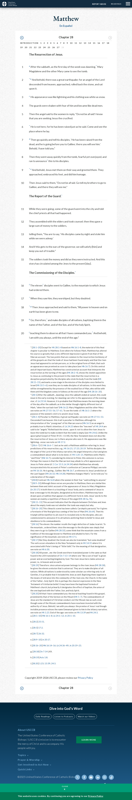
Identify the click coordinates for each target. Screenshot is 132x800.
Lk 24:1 (56, 615)
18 (108, 43)
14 (89, 43)
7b (90, 499)
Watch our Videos (86, 716)
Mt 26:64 (89, 511)
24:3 (53, 663)
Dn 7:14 (43, 651)
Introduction (29, 43)
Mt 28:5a (83, 499)
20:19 (83, 448)
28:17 (35, 540)
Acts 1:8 (43, 657)
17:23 (76, 448)
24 (44, 47)
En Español (66, 25)
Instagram (104, 777)
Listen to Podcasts (64, 716)
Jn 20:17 (35, 489)
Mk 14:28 (60, 473)
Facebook (84, 777)
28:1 (34, 347)
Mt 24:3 (94, 612)
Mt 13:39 (81, 612)
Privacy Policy (85, 677)
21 (30, 47)
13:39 (47, 663)
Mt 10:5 (40, 385)
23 (39, 47)
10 (71, 43)
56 (54, 410)
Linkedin (97, 777)
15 (94, 43)
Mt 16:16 (37, 470)
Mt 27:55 (47, 410)
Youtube (91, 777)
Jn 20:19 (73, 645)
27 (58, 47)
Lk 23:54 (42, 401)
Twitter (77, 777)
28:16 (35, 508)
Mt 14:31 (87, 543)
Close (65, 786)
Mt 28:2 (71, 372)
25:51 (41, 621)
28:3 (35, 627)
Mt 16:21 (68, 448)
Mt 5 (77, 597)
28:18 (35, 552)
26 (53, 47)
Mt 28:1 (55, 347)
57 (57, 410)
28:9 (34, 483)
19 (21, 47)
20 (26, 47)
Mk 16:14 (47, 645)
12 (80, 43)
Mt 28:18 (100, 565)
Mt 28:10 (60, 530)
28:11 (35, 502)
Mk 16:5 (87, 423)
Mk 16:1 (75, 347)
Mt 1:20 (76, 454)
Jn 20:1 (68, 615)
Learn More (89, 740)
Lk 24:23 (69, 426)
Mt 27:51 (95, 417)
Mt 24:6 (92, 432)
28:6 (34, 445)
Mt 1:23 (45, 612)
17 (103, 43)
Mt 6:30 (45, 549)
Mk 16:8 (51, 480)
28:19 (35, 565)
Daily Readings (43, 716)
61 (61, 410)
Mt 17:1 (72, 536)
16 (98, 43)
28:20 (35, 593)
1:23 (41, 663)
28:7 (35, 633)
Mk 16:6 (47, 445)
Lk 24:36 (61, 645)
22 (35, 47)
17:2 (40, 627)
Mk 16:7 (85, 366)
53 (102, 417)
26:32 (41, 633)
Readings (116, 4)
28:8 (34, 480)
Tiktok (111, 777)
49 (67, 645)
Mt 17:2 (61, 442)
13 (85, 43)
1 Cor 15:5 (58, 464)
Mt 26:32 (50, 473)
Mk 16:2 (63, 407)
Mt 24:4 (99, 426)
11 (76, 43)
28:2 (34, 417)
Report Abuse (99, 4)
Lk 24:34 (68, 464)
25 (49, 47)
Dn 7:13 (63, 555)
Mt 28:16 (92, 391)
